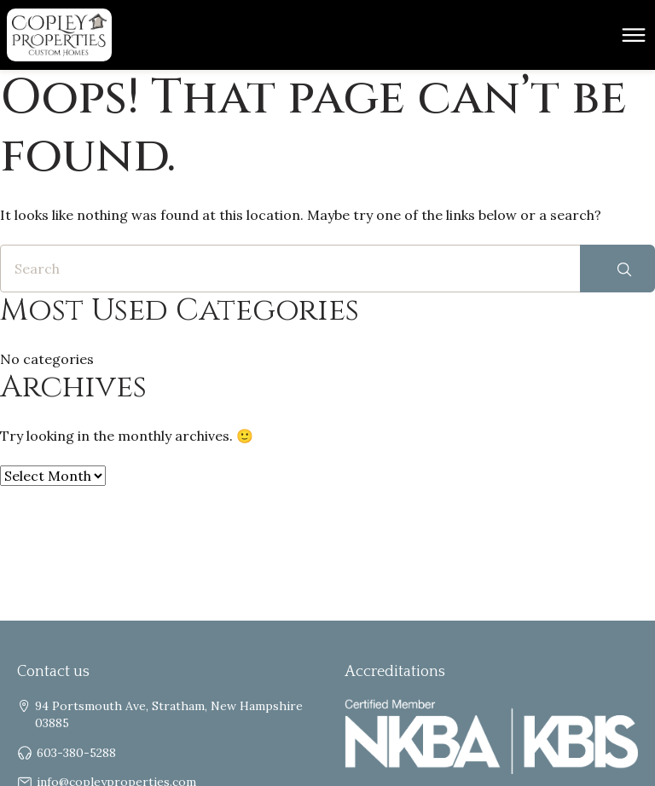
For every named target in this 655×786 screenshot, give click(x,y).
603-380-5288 (76, 752)
